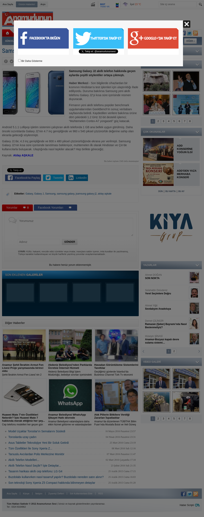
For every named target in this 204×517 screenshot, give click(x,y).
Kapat (186, 24)
